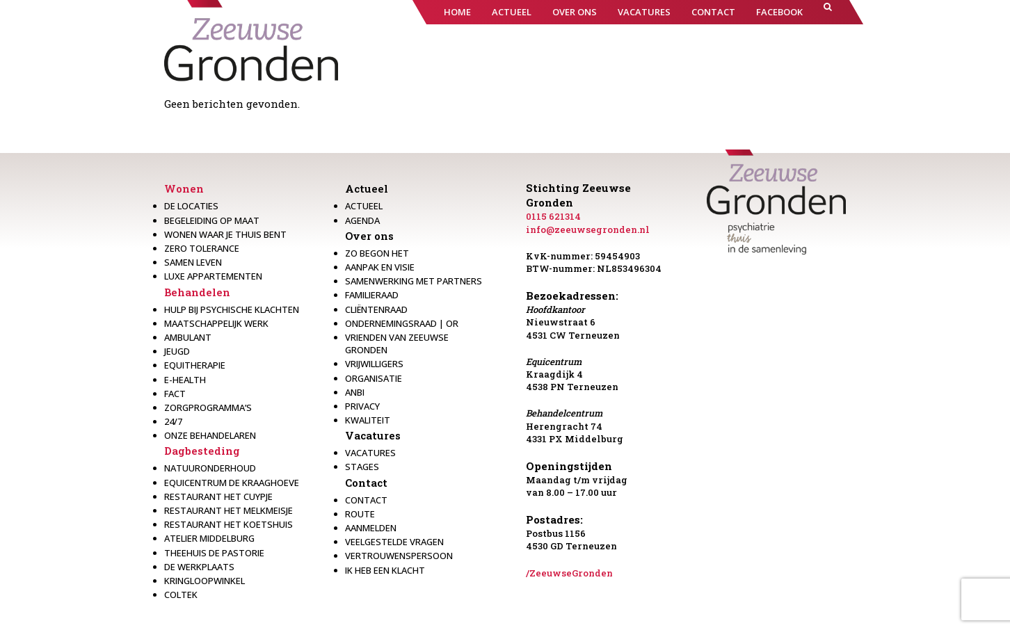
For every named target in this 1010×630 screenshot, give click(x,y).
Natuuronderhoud (210, 468)
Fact (175, 393)
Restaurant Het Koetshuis (228, 524)
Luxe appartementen (213, 276)
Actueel (366, 188)
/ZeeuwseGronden (569, 573)
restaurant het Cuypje (218, 496)
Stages (362, 466)
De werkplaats (199, 566)
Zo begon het (377, 253)
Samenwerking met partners (413, 281)
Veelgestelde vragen (394, 541)
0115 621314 (553, 216)
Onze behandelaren (210, 435)
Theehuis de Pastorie (214, 553)
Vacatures (373, 435)
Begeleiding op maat (211, 220)
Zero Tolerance (201, 248)
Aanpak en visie (380, 267)
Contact (366, 483)
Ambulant (187, 337)
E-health (185, 379)
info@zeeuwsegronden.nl (588, 229)
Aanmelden (370, 528)
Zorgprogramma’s (208, 407)
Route (360, 514)
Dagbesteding (202, 451)
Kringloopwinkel (204, 580)
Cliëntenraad (376, 309)
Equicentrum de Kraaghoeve (231, 482)
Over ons (369, 236)
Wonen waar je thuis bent (225, 234)
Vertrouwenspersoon (399, 555)
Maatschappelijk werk (216, 323)
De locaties (191, 206)
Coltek (181, 594)
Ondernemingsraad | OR (401, 323)
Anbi (354, 392)
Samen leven (193, 262)
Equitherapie (194, 365)
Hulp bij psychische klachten (231, 309)
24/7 (173, 421)
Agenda (362, 220)
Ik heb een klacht (385, 570)
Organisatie (373, 378)
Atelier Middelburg (209, 538)
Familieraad (372, 295)
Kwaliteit (367, 420)
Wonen (184, 188)
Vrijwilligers (374, 363)
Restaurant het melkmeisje (228, 510)
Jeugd (177, 351)
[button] (827, 12)
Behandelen (197, 292)
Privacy (362, 406)
